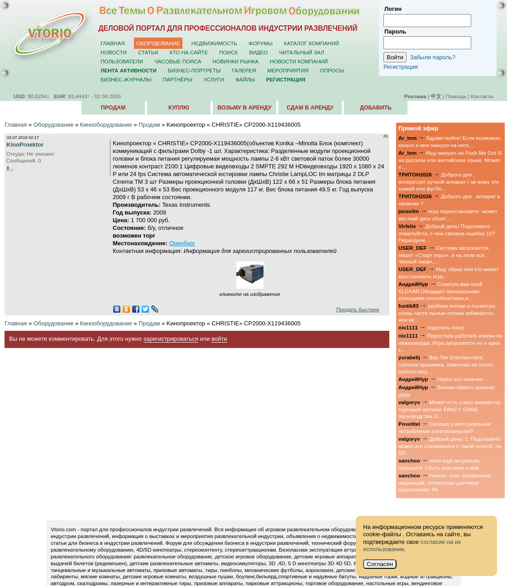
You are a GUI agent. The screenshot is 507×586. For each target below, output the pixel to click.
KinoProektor (24, 144)
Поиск (228, 52)
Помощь (456, 96)
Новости (113, 52)
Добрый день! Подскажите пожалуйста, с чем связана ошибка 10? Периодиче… (446, 233)
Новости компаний (299, 61)
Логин (393, 8)
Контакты (482, 96)
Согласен (380, 564)
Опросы (332, 70)
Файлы (245, 79)
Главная (112, 43)
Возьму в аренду (244, 108)
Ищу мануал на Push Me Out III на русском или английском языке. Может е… (450, 160)
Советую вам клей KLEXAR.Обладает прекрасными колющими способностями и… (440, 291)
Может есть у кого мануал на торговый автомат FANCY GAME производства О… (449, 409)
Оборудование (158, 43)
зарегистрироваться (170, 338)
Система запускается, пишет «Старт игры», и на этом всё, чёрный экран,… (444, 255)
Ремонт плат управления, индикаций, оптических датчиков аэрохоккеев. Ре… (445, 482)
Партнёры (177, 79)
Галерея (244, 70)
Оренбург (182, 243)
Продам (113, 108)
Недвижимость (214, 43)
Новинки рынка (236, 61)
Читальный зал (301, 52)
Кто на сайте (189, 52)
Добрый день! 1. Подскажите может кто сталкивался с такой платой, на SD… (449, 446)
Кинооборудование (106, 124)
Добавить (376, 108)
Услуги (214, 79)
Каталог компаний (311, 43)
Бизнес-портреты (194, 70)
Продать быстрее (357, 309)
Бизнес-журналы (125, 79)
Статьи (148, 52)
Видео (258, 52)
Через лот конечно (460, 379)
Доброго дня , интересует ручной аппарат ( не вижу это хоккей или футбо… (448, 181)
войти (219, 338)
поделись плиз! (445, 327)
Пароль (395, 31)
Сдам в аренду (310, 108)
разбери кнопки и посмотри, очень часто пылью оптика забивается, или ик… (447, 313)
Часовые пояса (177, 61)
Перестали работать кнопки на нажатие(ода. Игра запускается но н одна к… (450, 343)
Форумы (261, 43)
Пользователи (121, 61)
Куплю (178, 108)
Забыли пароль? (432, 57)
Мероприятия (288, 70)
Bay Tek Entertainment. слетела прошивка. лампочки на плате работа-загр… (445, 364)
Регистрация (400, 66)
